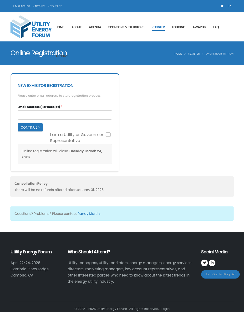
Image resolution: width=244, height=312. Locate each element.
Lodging (178, 27)
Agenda (95, 27)
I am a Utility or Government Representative (78, 137)
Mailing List (21, 6)
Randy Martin (89, 213)
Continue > (30, 127)
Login (166, 309)
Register (158, 27)
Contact (55, 6)
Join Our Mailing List (220, 274)
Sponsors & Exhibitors (126, 27)
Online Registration (220, 53)
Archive (39, 6)
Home (60, 27)
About (76, 27)
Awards (199, 27)
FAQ (216, 27)
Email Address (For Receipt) (39, 107)
